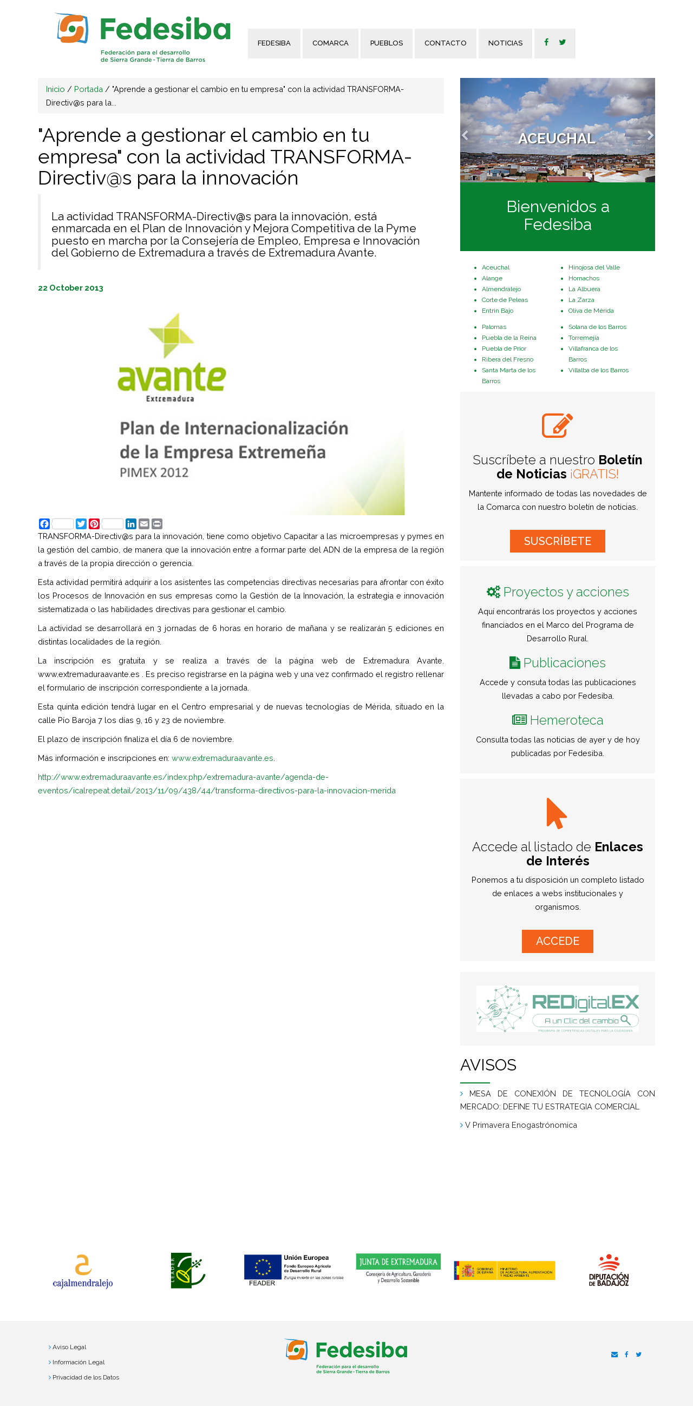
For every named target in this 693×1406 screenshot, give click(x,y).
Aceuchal (495, 267)
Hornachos (583, 278)
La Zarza (581, 300)
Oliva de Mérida (591, 310)
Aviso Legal (69, 1347)
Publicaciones (565, 662)
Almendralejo (501, 289)
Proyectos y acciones (566, 591)
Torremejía (583, 337)
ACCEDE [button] (557, 941)
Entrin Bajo (497, 310)
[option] (82, 1271)
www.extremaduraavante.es (222, 758)
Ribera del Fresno (507, 359)
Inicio (55, 89)
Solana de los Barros (597, 327)
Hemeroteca (567, 720)
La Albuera (584, 289)
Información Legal (78, 1362)
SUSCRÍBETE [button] (557, 541)
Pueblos (386, 43)
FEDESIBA (274, 43)
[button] (474, 130)
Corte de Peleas (505, 300)
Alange (492, 278)
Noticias (505, 43)
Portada (88, 89)
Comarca (330, 43)
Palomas (494, 327)
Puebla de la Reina (509, 337)
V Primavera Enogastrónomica (521, 1124)
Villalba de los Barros (598, 370)
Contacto (445, 43)
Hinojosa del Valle (594, 267)
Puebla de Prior (504, 348)
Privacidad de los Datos (86, 1377)
